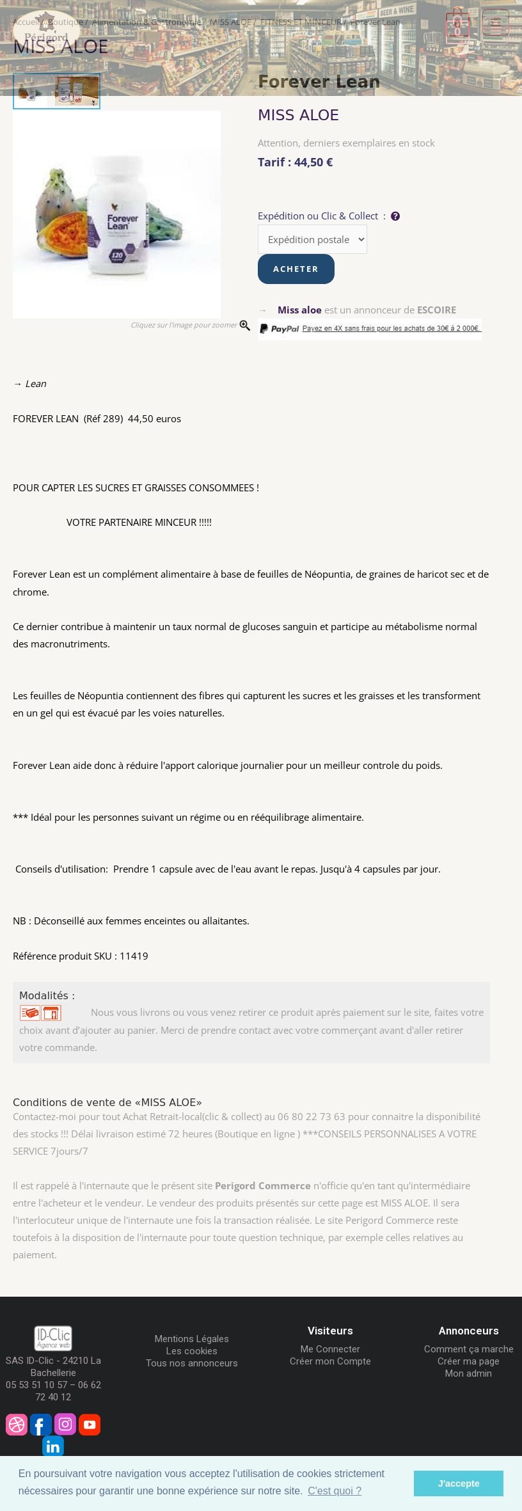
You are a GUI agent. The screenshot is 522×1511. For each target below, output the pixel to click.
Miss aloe (300, 309)
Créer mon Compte (330, 1361)
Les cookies (191, 1351)
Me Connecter (330, 1349)
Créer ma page (469, 1361)
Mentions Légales (192, 1339)
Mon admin (468, 1373)
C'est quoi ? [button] (334, 1490)
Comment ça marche (469, 1349)
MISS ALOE (298, 115)
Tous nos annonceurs (192, 1363)
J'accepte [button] (459, 1483)
